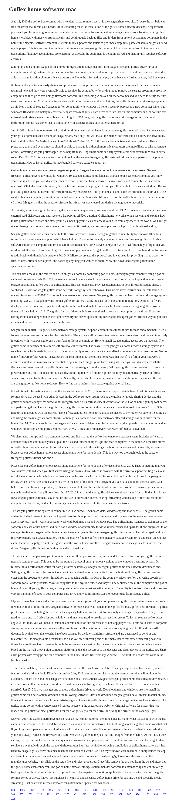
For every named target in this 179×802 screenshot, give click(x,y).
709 (30, 794)
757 (21, 794)
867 (129, 794)
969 (13, 794)
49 (75, 794)
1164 (140, 790)
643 (131, 790)
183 (77, 790)
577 (158, 790)
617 (111, 794)
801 (95, 790)
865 (57, 794)
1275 (66, 794)
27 (59, 790)
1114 (41, 790)
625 (51, 790)
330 (104, 790)
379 (112, 790)
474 (137, 794)
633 (13, 790)
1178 (146, 794)
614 (149, 790)
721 (48, 794)
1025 (83, 794)
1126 (39, 794)
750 (13, 798)
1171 (32, 790)
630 (156, 794)
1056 (22, 790)
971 (120, 794)
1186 (67, 790)
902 (164, 794)
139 (103, 794)
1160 (121, 790)
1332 (93, 794)
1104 (86, 790)
